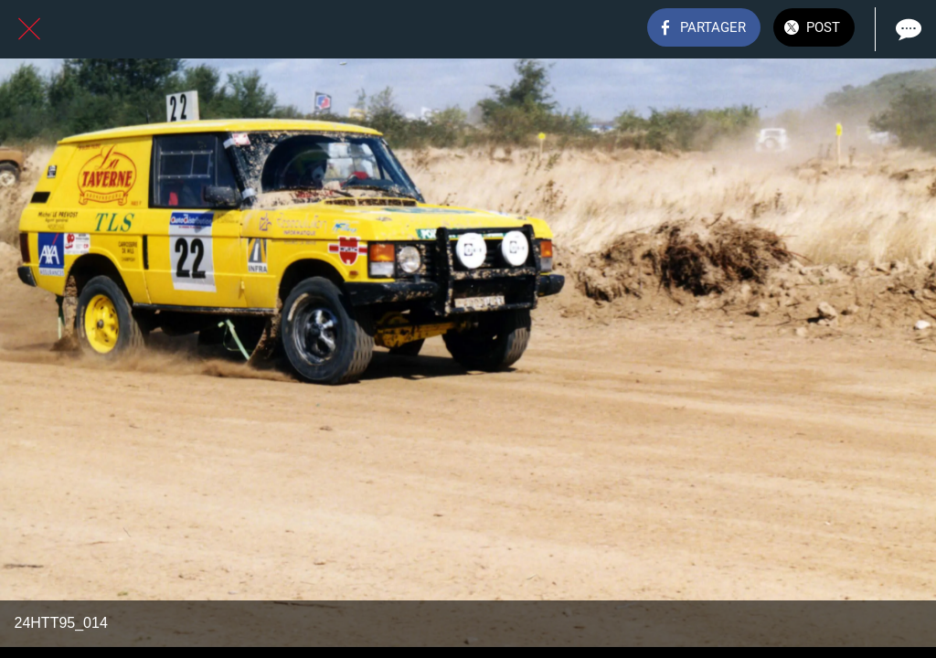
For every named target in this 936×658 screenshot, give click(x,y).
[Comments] (907, 29)
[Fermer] (29, 29)
